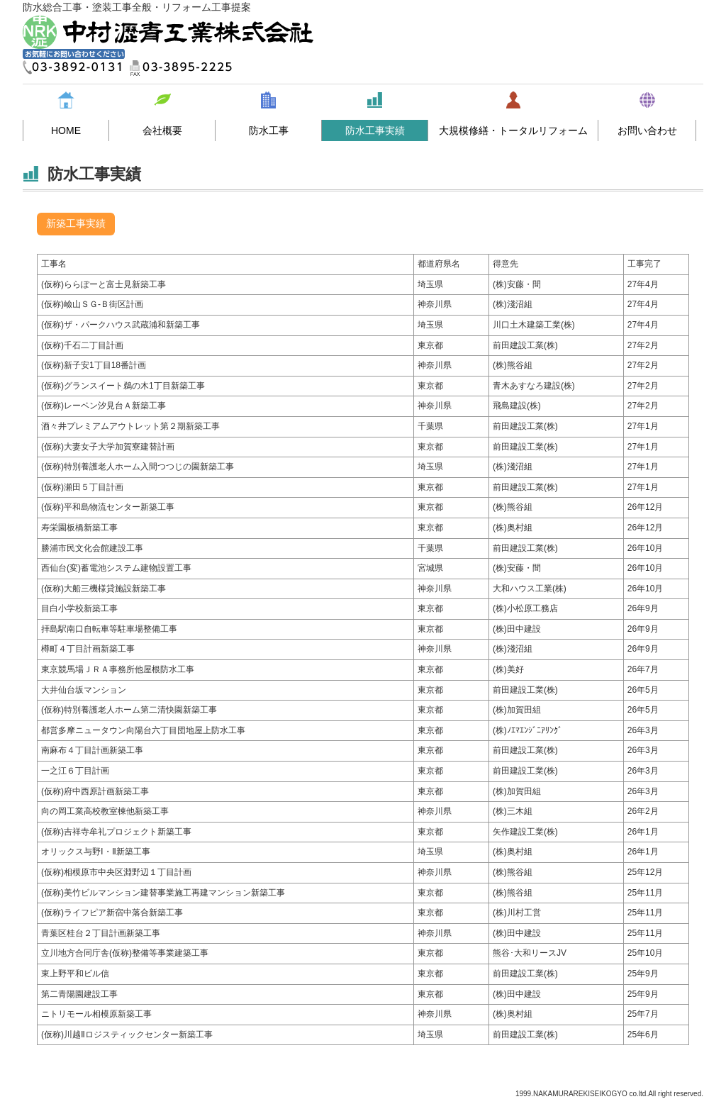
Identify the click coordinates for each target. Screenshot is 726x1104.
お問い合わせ (647, 130)
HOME (66, 130)
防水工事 (269, 130)
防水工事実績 (375, 130)
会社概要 (162, 130)
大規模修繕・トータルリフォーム (513, 130)
